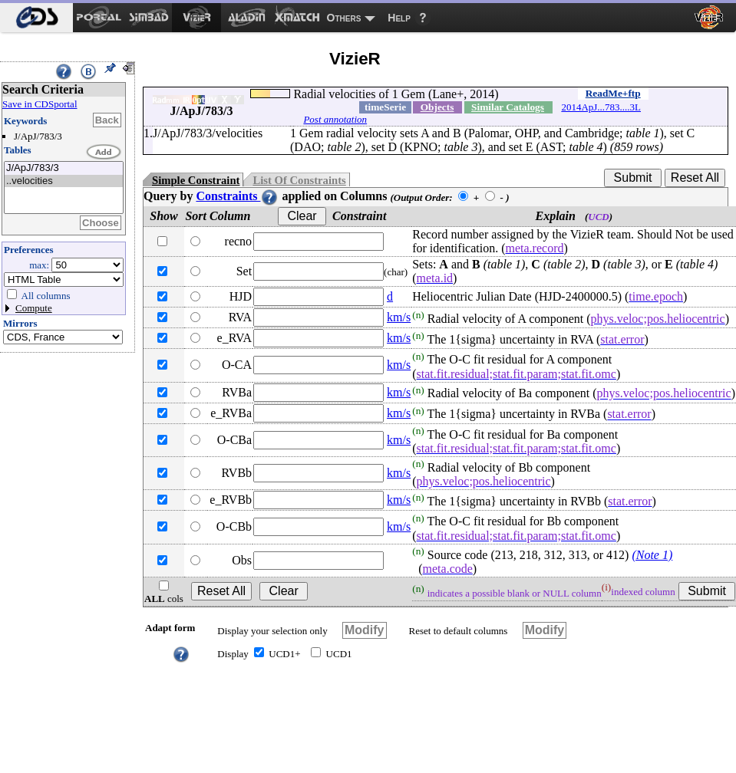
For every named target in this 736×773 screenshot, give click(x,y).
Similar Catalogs (507, 107)
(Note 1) (652, 554)
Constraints (237, 195)
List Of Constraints (298, 180)
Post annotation (335, 119)
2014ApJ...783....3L (601, 107)
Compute (33, 308)
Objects (437, 107)
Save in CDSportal (40, 104)
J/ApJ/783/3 (64, 168)
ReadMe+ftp (613, 93)
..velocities (64, 181)
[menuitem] (36, 17)
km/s (399, 317)
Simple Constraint (195, 180)
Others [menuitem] (344, 18)
